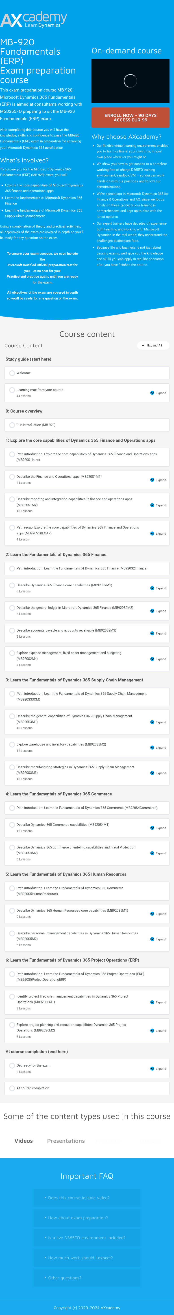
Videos (23, 1140)
